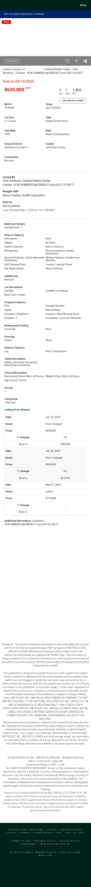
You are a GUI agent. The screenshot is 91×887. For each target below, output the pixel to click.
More (83, 5)
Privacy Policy (45, 841)
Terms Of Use (21, 841)
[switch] (67, 61)
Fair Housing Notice (55, 844)
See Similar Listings (73, 100)
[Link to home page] (6, 5)
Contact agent (12, 61)
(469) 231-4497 (74, 833)
